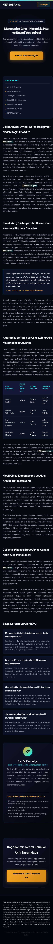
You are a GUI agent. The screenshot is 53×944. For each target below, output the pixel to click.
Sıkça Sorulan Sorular (14, 109)
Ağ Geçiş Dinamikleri (14, 87)
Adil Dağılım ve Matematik (16, 96)
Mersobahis (12, 4)
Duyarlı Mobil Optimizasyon (16, 100)
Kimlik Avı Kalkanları (14, 91)
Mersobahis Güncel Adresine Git (26, 875)
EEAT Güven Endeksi (14, 113)
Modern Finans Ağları (14, 104)
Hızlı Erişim (44, 5)
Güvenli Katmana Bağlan (26, 55)
